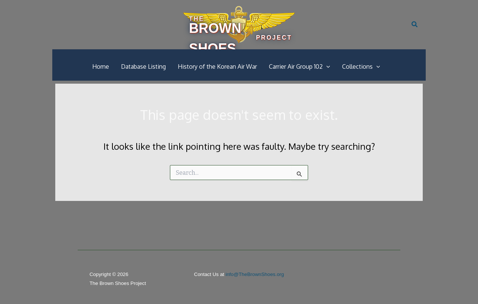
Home (100, 66)
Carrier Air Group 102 (299, 66)
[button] (415, 25)
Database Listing (143, 66)
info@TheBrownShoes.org (255, 274)
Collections (361, 66)
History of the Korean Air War (217, 66)
